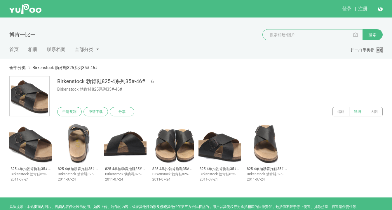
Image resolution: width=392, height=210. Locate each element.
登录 (346, 8)
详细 (357, 112)
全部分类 (84, 49)
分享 (122, 112)
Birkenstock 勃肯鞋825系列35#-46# (64, 67)
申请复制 (69, 112)
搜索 (372, 34)
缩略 (340, 112)
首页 (14, 49)
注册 (362, 8)
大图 (374, 112)
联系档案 (56, 49)
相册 (32, 49)
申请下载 (96, 112)
